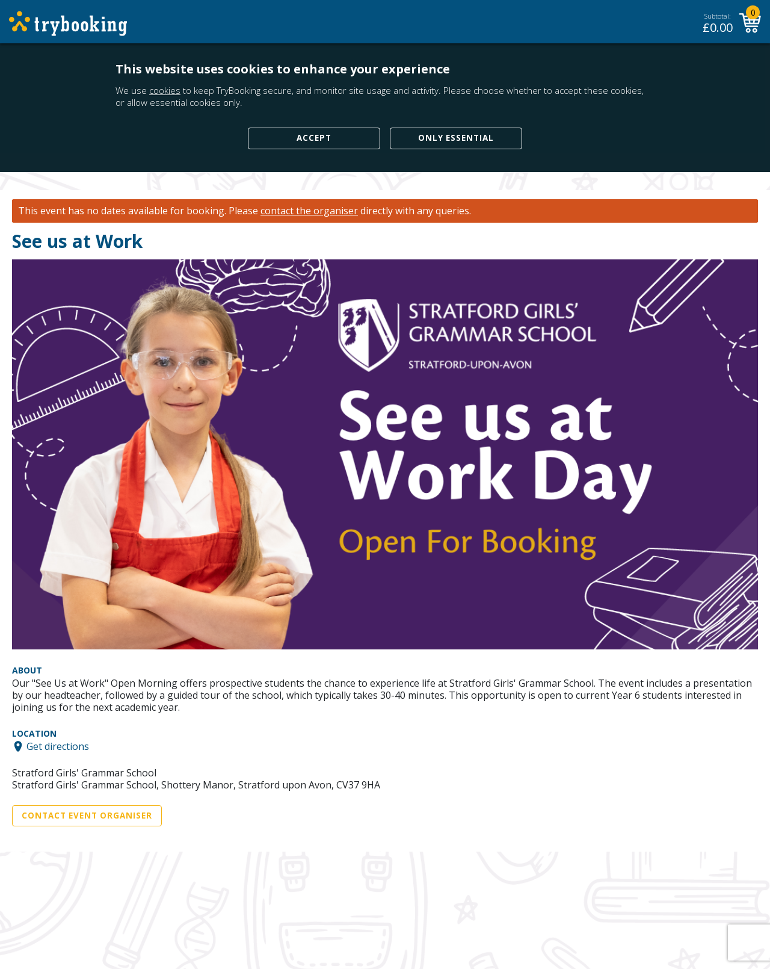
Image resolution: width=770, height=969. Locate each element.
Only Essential (456, 137)
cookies (164, 90)
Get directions (57, 746)
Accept (314, 137)
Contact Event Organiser (87, 815)
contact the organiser (309, 211)
